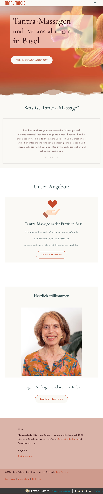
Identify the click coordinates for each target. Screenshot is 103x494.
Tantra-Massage (51, 399)
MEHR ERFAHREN (51, 255)
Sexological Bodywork (68, 439)
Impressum (10, 479)
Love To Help (62, 472)
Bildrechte (36, 479)
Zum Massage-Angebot (32, 60)
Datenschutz (23, 479)
